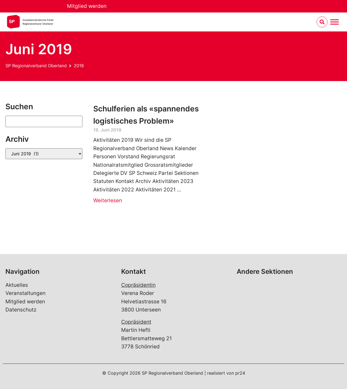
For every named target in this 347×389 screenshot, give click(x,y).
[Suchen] (43, 121)
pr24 (240, 373)
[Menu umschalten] (334, 22)
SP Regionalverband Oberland (36, 65)
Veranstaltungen (25, 293)
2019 (79, 65)
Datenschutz (20, 310)
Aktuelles (16, 285)
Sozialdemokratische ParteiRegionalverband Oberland (38, 21)
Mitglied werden (87, 6)
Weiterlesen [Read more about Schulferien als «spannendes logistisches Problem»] (107, 200)
